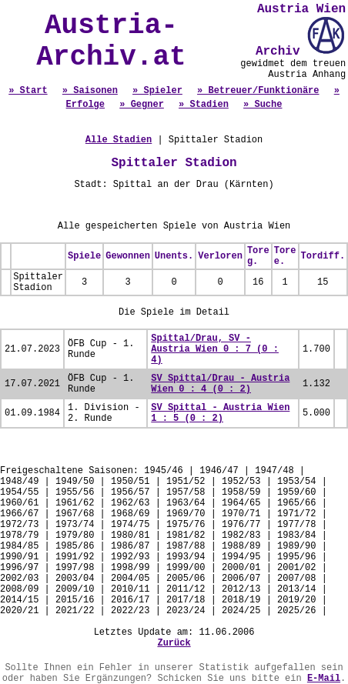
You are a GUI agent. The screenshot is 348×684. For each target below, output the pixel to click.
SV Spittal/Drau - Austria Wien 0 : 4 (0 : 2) (220, 384)
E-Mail (323, 678)
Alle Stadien (118, 140)
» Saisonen (90, 90)
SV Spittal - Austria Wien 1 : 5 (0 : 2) (220, 413)
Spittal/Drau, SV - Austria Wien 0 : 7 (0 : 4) (215, 349)
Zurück (173, 643)
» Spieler (157, 90)
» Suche (262, 104)
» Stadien (204, 104)
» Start (27, 90)
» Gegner (141, 104)
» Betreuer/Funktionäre (258, 90)
